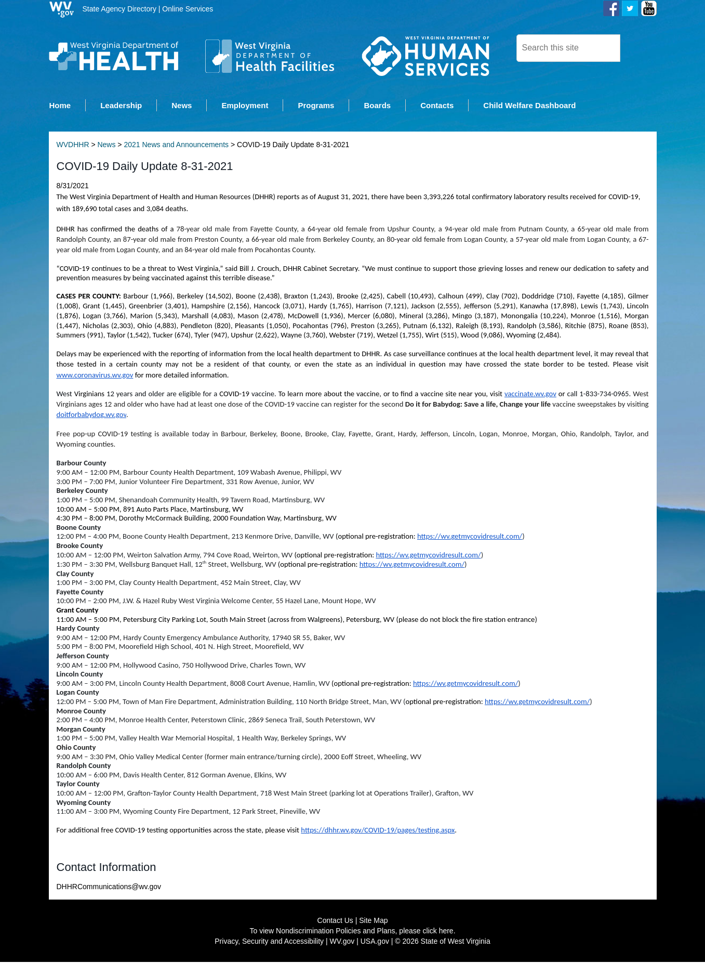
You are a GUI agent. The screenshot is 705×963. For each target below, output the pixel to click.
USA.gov (375, 942)
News (106, 145)
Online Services (187, 9)
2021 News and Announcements (176, 145)
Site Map (373, 921)
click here (438, 932)
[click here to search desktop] (638, 47)
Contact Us (335, 921)
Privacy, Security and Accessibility (269, 942)
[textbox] (568, 48)
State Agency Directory (119, 9)
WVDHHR (73, 145)
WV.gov (342, 942)
